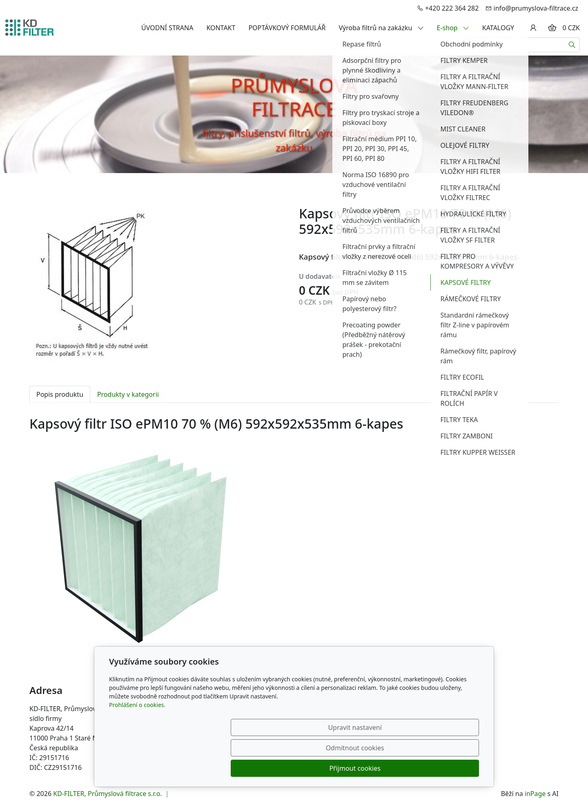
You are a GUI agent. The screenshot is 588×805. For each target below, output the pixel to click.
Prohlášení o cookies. (137, 745)
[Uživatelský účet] (533, 27)
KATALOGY (498, 27)
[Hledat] (572, 45)
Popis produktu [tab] (59, 394)
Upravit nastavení (276, 768)
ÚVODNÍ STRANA (167, 27)
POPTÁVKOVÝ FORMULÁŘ (286, 27)
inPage (535, 793)
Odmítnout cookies (358, 768)
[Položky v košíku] (552, 27)
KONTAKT (220, 27)
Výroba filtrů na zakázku (381, 27)
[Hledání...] (514, 45)
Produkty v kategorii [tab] (128, 394)
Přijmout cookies (439, 768)
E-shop (453, 27)
